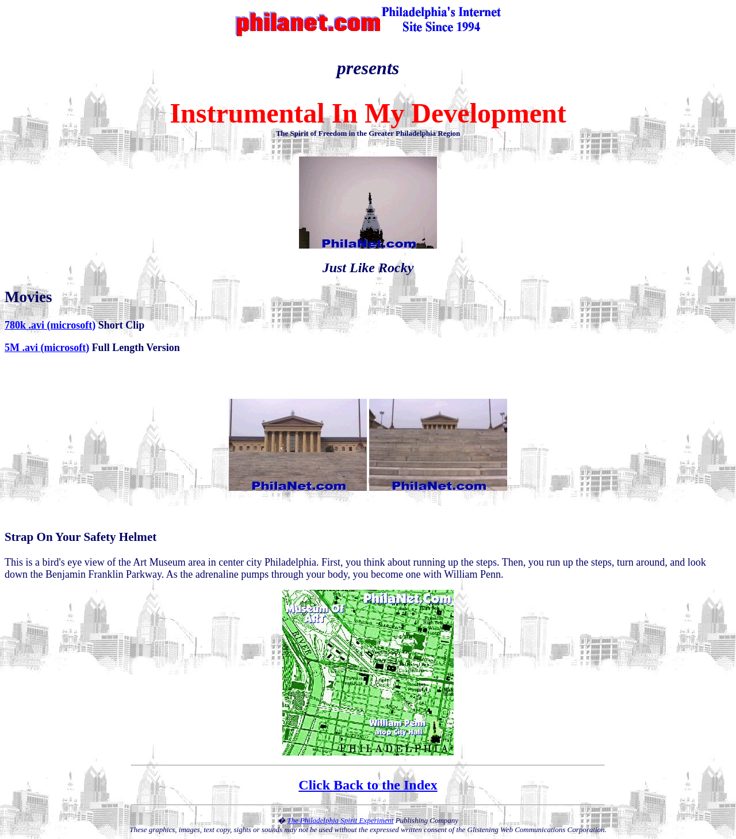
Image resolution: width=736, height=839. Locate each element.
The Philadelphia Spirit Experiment (340, 820)
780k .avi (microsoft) (50, 325)
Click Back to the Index (367, 784)
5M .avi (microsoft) (47, 347)
